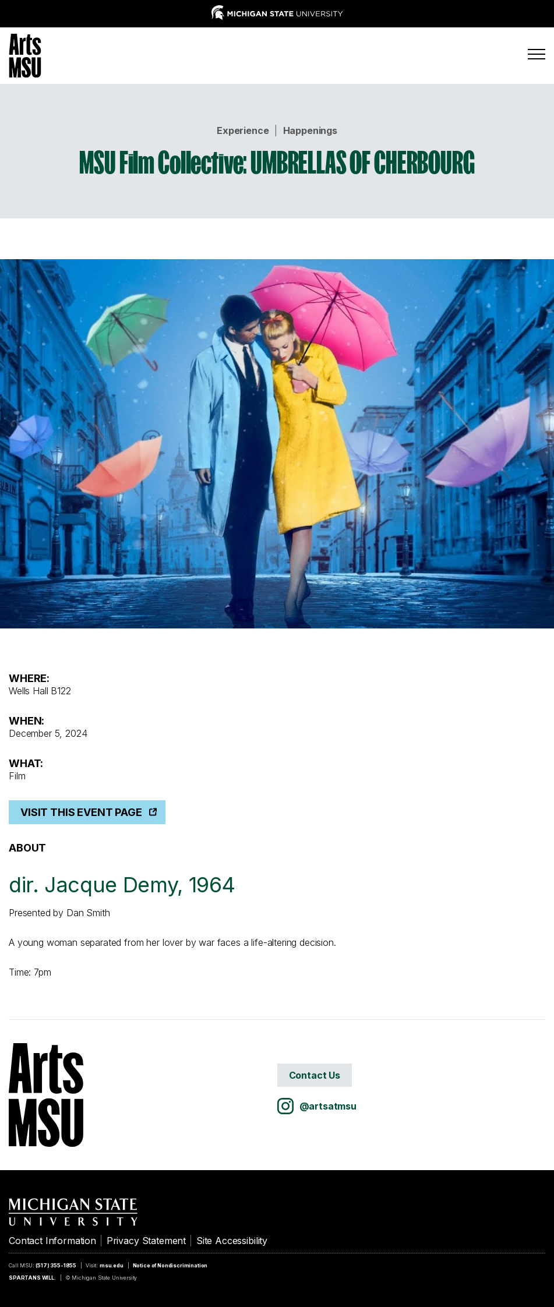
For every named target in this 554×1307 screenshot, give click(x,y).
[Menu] (536, 54)
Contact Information (52, 1240)
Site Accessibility (231, 1240)
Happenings (310, 130)
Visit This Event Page (81, 812)
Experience (243, 130)
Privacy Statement (146, 1240)
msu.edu (111, 1265)
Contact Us (314, 1075)
